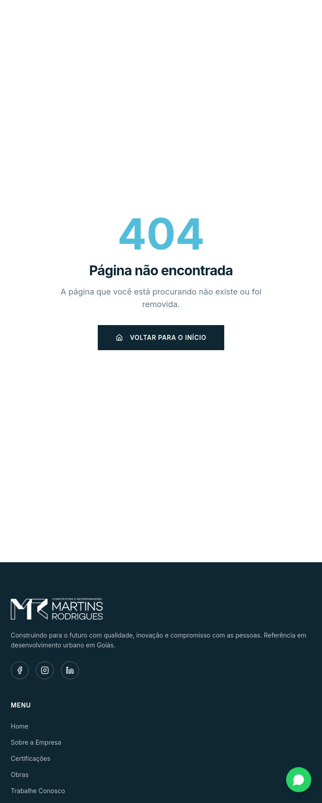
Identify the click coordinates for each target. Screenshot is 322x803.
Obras (20, 774)
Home (19, 726)
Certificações (30, 758)
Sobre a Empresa (36, 742)
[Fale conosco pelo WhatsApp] (298, 779)
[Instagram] (45, 670)
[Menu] (301, 20)
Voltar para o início (161, 337)
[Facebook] (20, 670)
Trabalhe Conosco (38, 790)
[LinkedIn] (70, 670)
